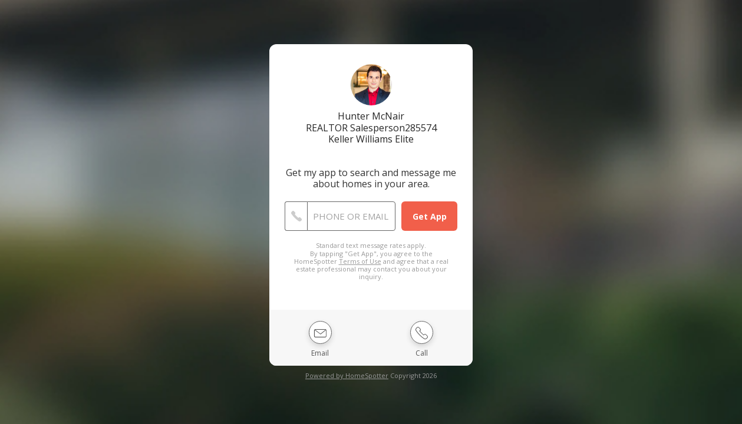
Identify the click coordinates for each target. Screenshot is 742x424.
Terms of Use (360, 261)
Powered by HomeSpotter (346, 375)
